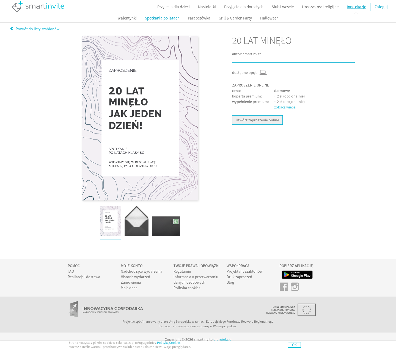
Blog (230, 282)
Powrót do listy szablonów (34, 28)
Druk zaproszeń (239, 276)
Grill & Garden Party (235, 18)
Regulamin (182, 271)
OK (294, 344)
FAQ (71, 271)
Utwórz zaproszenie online (257, 120)
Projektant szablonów (245, 271)
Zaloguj (381, 6)
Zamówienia (131, 282)
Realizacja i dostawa (84, 276)
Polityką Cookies (168, 342)
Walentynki (127, 18)
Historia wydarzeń (135, 276)
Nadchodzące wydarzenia (141, 271)
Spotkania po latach (162, 18)
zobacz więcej (285, 107)
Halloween (269, 18)
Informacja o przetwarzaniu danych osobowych (196, 279)
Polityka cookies (187, 287)
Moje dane (129, 287)
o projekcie (222, 339)
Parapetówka (199, 18)
